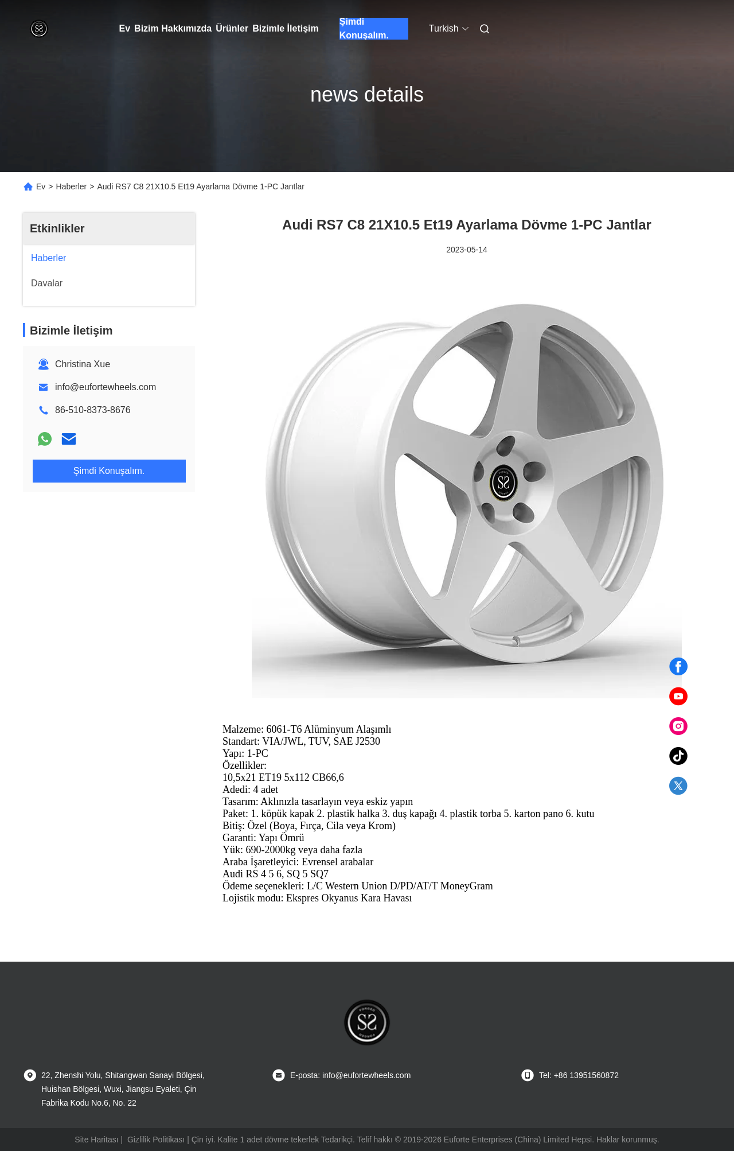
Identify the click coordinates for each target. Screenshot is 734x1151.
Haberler (71, 186)
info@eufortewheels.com (105, 387)
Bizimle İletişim (285, 28)
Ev (125, 28)
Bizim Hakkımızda (173, 28)
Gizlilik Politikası (156, 1139)
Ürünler (232, 28)
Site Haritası (96, 1139)
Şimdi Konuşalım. (364, 29)
